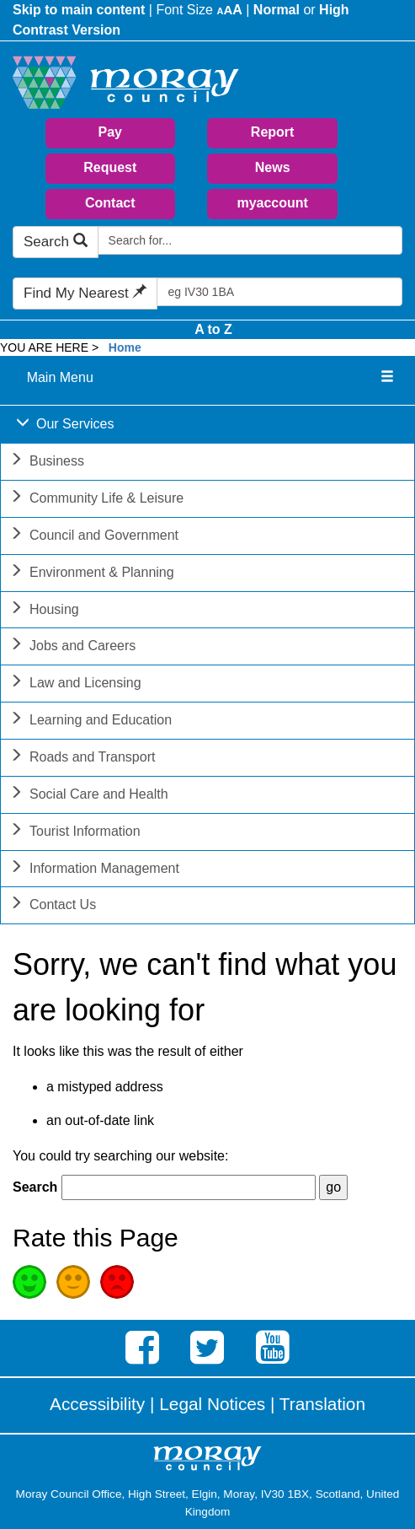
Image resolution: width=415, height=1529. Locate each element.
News (272, 167)
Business (46, 462)
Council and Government (93, 536)
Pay (110, 132)
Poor (117, 1282)
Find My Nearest (85, 293)
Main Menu (60, 377)
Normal (276, 10)
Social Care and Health (88, 795)
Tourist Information (75, 833)
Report (273, 132)
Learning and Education (90, 721)
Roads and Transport (82, 758)
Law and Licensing (75, 684)
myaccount (272, 203)
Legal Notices (212, 1403)
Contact (110, 203)
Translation (322, 1403)
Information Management (94, 870)
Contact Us (52, 906)
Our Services (65, 425)
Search (56, 242)
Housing (44, 611)
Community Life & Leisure (96, 499)
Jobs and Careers (72, 647)
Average (73, 1282)
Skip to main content (79, 10)
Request (109, 167)
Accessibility (97, 1403)
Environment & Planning (91, 574)
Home (125, 347)
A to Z (213, 329)
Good (29, 1282)
